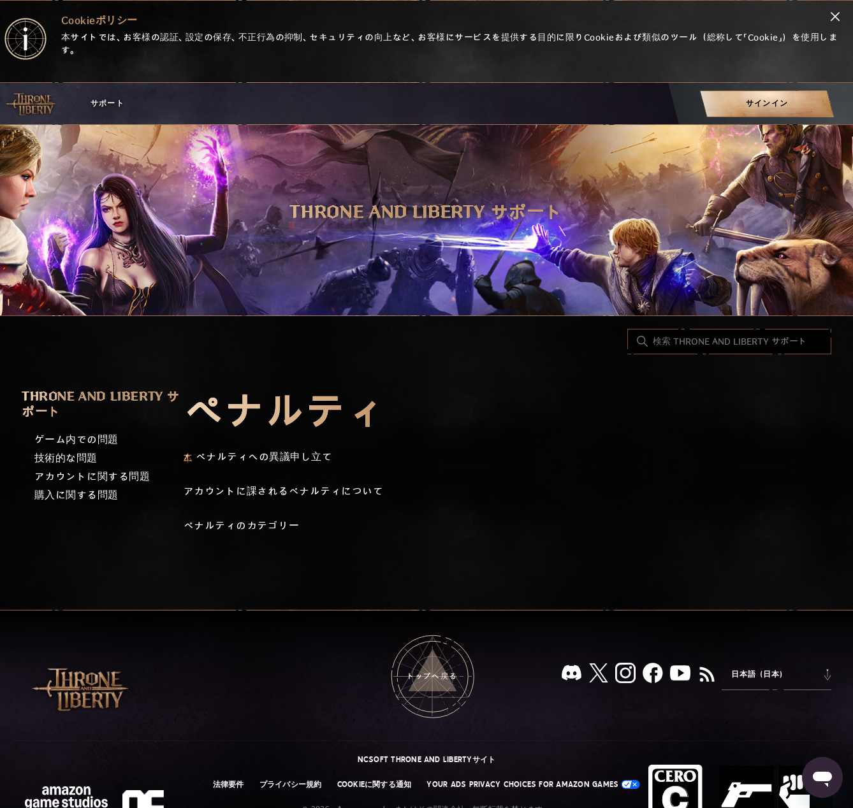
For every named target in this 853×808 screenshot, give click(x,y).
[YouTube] (680, 675)
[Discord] (571, 675)
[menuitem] (766, 103)
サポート (107, 103)
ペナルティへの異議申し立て (264, 457)
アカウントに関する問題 (92, 477)
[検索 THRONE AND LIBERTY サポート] (729, 341)
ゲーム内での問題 (76, 440)
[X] (598, 675)
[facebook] (653, 675)
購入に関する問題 (76, 495)
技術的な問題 (66, 458)
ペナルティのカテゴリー (241, 526)
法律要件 (228, 784)
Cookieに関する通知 (374, 784)
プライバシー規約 (290, 784)
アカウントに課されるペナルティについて (283, 491)
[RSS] (707, 675)
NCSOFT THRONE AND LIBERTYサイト (427, 759)
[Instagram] (625, 675)
